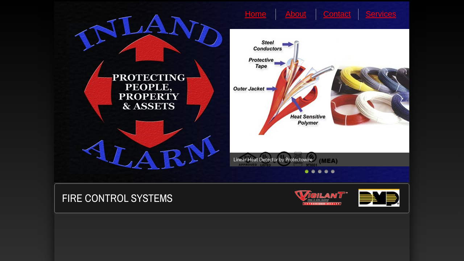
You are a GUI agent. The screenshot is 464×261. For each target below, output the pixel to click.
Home (255, 13)
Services (381, 13)
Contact (337, 13)
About (295, 13)
